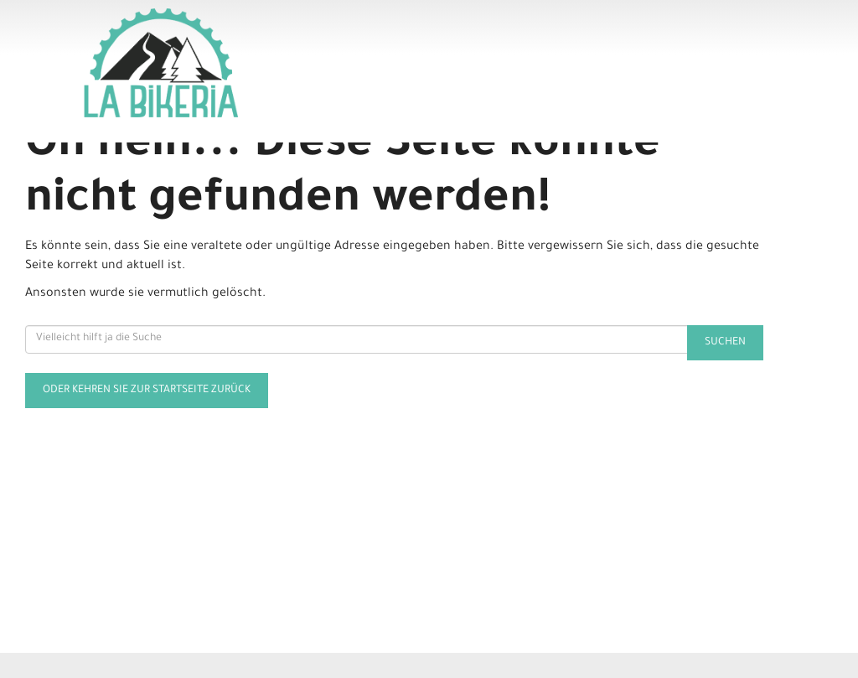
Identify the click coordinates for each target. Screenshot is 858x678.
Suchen (725, 343)
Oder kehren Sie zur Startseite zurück (147, 390)
